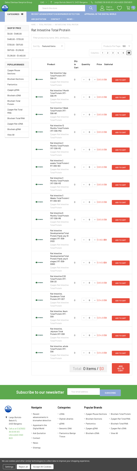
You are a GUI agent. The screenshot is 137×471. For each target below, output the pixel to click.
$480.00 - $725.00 (15, 41)
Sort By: (36, 48)
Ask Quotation (38, 21)
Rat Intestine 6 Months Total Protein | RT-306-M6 (59, 218)
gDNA (61, 424)
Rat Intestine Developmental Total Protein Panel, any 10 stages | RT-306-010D (59, 238)
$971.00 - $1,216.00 (15, 52)
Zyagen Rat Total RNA (14, 113)
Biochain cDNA (14, 97)
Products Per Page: (112, 48)
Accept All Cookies (42, 466)
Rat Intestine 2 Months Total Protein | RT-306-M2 (59, 148)
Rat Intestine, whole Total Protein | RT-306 (59, 351)
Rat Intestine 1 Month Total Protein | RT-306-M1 (59, 95)
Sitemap (37, 448)
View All (10, 137)
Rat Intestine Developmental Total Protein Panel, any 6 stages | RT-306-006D (59, 261)
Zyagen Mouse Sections (13, 74)
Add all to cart (120, 370)
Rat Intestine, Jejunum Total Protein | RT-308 (57, 334)
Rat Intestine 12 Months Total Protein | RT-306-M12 (59, 130)
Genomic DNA (65, 429)
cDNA (61, 415)
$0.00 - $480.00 (14, 36)
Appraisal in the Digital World (100, 16)
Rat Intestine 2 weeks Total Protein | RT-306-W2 (59, 165)
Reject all (23, 466)
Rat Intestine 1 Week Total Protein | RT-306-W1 (59, 113)
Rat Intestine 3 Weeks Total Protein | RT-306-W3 (59, 200)
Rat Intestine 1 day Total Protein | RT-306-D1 (58, 78)
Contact (56, 21)
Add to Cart (120, 82)
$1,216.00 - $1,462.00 (16, 58)
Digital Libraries (66, 419)
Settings (9, 466)
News (70, 21)
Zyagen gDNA (13, 92)
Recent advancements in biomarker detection (55, 16)
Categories (13, 16)
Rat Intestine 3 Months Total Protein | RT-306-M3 (59, 183)
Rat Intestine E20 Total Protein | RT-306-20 (58, 281)
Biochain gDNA (14, 131)
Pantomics (12, 87)
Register (107, 11)
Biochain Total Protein (13, 105)
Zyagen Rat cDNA (15, 126)
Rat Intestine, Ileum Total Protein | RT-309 (59, 316)
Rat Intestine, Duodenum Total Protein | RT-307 (57, 299)
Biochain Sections (15, 81)
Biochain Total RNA (16, 120)
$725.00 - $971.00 (15, 47)
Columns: (95, 55)
